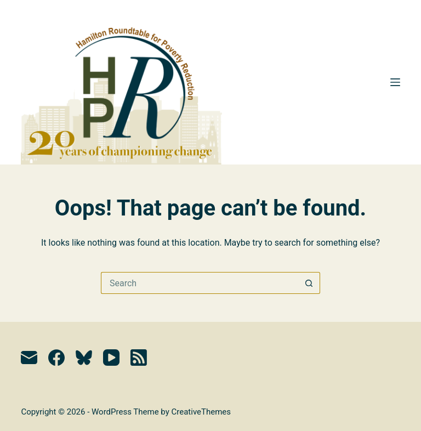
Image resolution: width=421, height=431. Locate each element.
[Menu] (395, 82)
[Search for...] (199, 283)
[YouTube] (111, 357)
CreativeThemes (201, 412)
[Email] (29, 357)
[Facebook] (56, 357)
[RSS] (138, 357)
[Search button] (309, 283)
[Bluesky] (84, 357)
